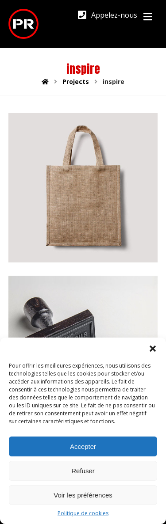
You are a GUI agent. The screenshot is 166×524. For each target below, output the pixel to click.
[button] (152, 348)
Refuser (83, 471)
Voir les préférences (83, 495)
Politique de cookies (83, 513)
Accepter (83, 446)
